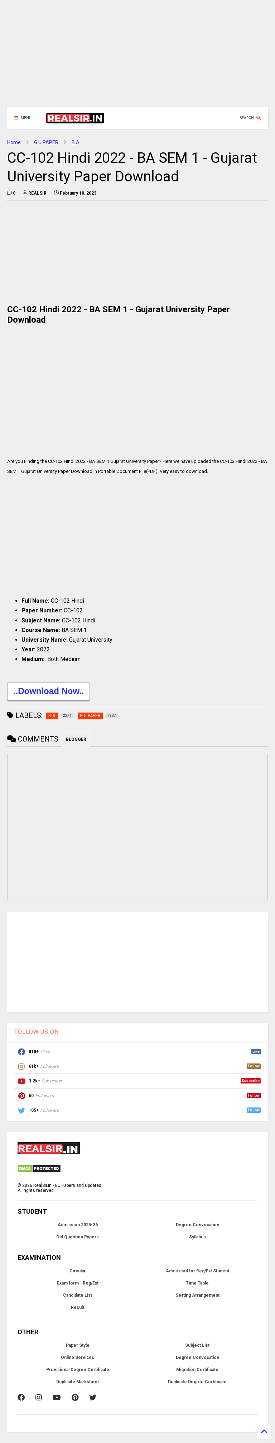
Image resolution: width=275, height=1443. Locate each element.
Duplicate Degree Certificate (197, 1381)
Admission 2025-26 (78, 1224)
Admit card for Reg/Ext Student (197, 1270)
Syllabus (197, 1236)
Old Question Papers (77, 1236)
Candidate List (77, 1295)
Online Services (77, 1357)
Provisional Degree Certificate (77, 1369)
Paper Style (78, 1345)
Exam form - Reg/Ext (77, 1283)
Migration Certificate (197, 1369)
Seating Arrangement (197, 1295)
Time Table (197, 1283)
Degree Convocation (197, 1224)
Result (77, 1307)
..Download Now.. (48, 692)
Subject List (197, 1345)
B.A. (76, 142)
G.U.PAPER (46, 142)
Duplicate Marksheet (77, 1381)
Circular (77, 1270)
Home (14, 142)
